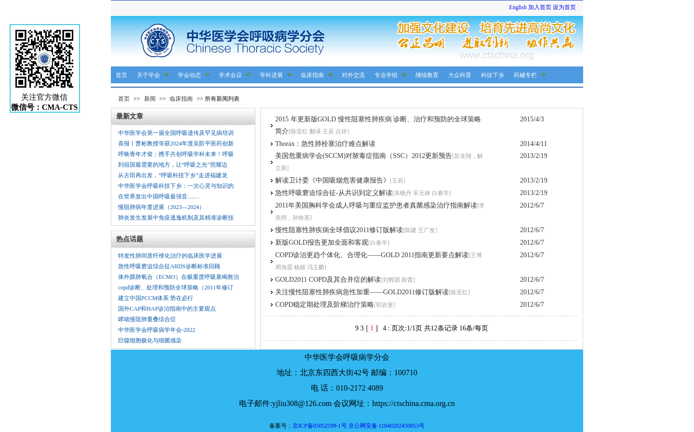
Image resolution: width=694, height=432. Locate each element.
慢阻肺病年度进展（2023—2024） (161, 207)
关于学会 (148, 75)
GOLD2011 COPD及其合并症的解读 (328, 279)
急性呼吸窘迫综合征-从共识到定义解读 (333, 192)
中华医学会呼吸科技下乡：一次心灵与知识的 (176, 186)
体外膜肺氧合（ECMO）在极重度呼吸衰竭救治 (178, 277)
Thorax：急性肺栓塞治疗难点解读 (325, 143)
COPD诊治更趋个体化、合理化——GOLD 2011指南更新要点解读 (371, 255)
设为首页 (564, 7)
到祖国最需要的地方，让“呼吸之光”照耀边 (172, 164)
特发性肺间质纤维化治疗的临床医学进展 (170, 255)
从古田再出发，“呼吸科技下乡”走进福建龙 (172, 175)
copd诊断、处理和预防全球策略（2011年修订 (175, 287)
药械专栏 (525, 75)
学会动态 (189, 75)
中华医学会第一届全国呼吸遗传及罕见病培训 (176, 133)
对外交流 (353, 75)
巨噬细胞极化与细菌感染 (150, 340)
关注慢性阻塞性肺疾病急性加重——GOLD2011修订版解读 (362, 292)
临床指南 (312, 75)
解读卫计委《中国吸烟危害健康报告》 (332, 180)
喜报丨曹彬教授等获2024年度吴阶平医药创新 (176, 143)
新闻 (150, 98)
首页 (121, 75)
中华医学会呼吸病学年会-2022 (156, 330)
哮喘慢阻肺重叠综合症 (147, 319)
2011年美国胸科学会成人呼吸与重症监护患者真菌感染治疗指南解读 (376, 205)
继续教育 (427, 75)
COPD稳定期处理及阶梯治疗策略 (324, 304)
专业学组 (386, 75)
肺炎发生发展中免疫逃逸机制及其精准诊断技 (176, 217)
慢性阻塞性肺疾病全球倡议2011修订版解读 (339, 230)
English (518, 7)
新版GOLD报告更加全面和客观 (321, 242)
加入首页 (539, 7)
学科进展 (271, 75)
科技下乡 (492, 75)
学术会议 (230, 75)
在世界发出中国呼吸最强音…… (158, 196)
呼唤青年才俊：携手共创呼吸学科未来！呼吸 (176, 154)
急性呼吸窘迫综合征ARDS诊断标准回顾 (169, 266)
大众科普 (459, 75)
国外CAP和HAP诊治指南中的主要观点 (167, 308)
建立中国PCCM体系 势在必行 (155, 298)
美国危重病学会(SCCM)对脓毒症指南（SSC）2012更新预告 (363, 155)
